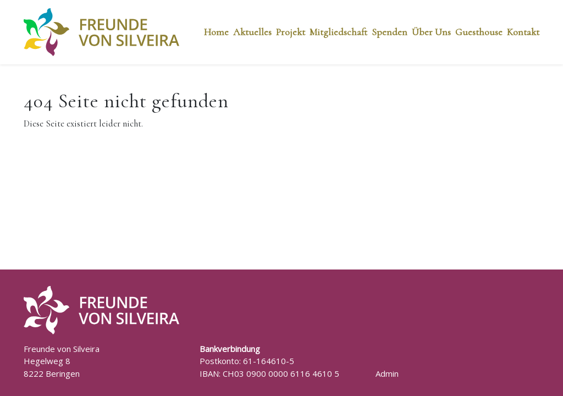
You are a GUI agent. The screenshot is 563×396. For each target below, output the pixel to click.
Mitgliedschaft (338, 32)
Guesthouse (479, 32)
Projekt (290, 32)
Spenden (389, 32)
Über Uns (431, 32)
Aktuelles (252, 32)
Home (216, 32)
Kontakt (523, 32)
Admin (387, 373)
